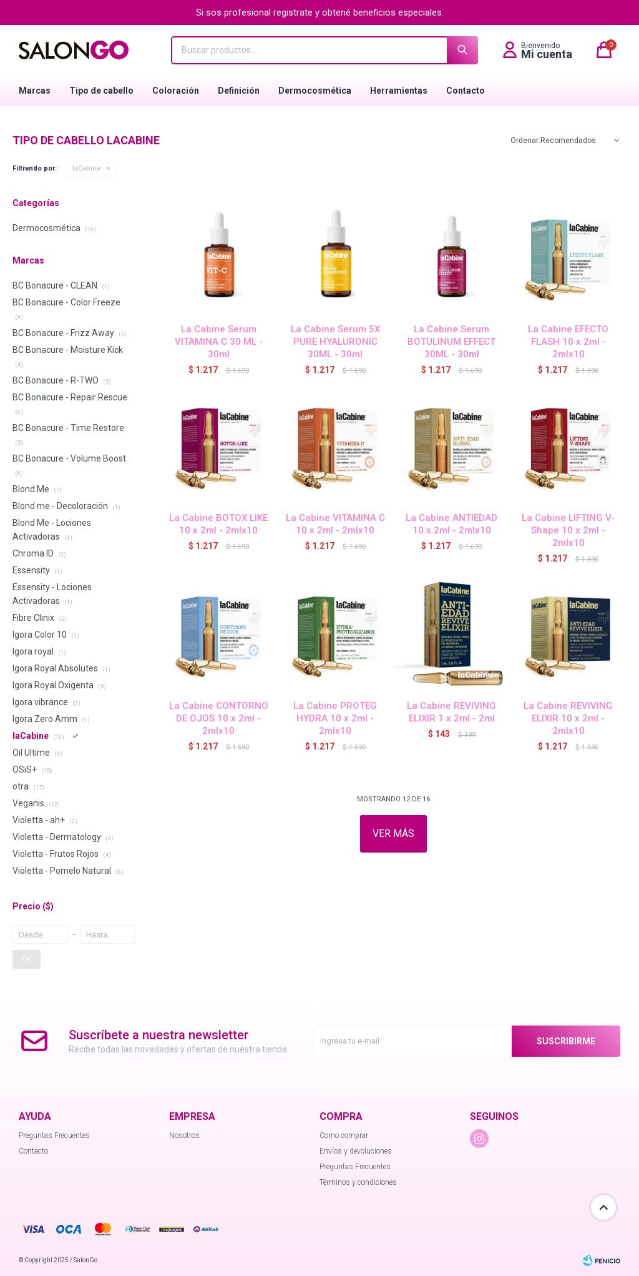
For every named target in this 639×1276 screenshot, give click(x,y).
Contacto (465, 91)
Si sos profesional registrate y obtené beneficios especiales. (320, 12)
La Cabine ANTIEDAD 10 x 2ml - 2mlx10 (451, 524)
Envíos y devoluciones (356, 1151)
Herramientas (398, 91)
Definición (239, 91)
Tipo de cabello (101, 91)
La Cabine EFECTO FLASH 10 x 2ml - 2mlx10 (568, 342)
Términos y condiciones (358, 1182)
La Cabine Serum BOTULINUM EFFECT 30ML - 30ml (451, 342)
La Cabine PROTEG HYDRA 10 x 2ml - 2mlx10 (335, 718)
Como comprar (344, 1135)
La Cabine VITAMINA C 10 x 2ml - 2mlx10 (335, 524)
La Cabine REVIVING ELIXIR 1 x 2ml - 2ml (451, 712)
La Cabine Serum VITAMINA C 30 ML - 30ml (219, 342)
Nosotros (184, 1135)
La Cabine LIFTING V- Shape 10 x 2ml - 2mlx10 (568, 530)
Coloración (175, 91)
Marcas (35, 91)
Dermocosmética (314, 91)
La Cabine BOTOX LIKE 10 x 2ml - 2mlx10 (218, 524)
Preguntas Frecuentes (54, 1135)
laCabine (86, 168)
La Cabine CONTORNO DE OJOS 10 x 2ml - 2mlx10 (218, 718)
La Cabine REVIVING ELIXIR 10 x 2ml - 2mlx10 (568, 718)
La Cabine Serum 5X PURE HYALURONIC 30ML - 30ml (335, 342)
